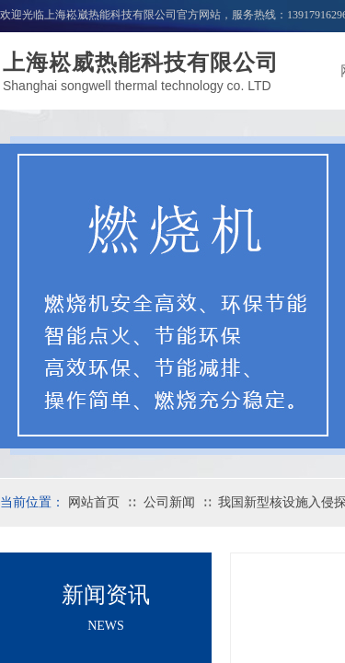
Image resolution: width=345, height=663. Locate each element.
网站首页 (94, 502)
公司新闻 (169, 502)
